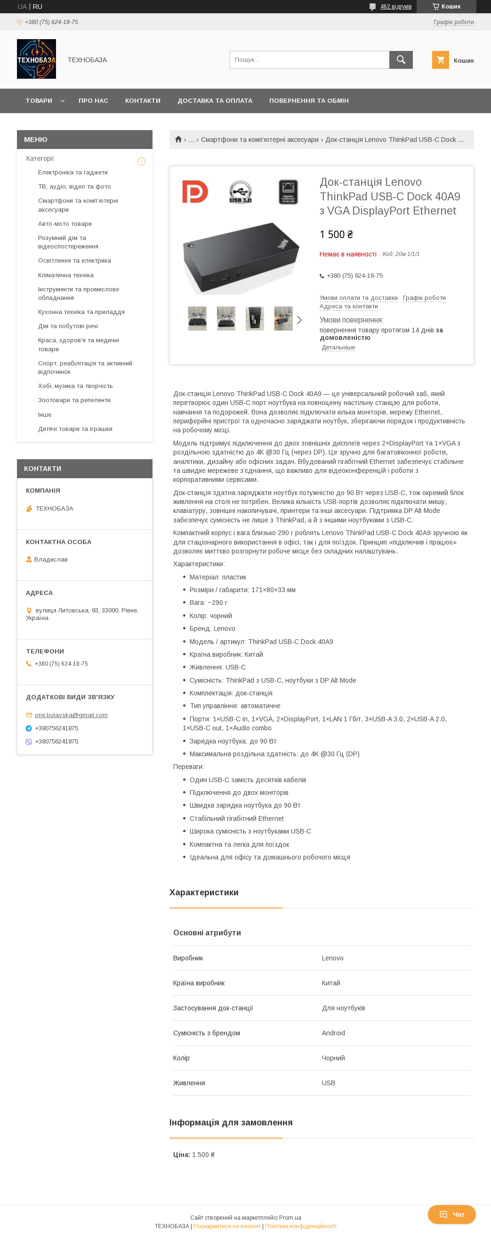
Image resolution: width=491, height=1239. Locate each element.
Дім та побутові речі (68, 326)
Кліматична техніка (66, 275)
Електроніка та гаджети (73, 172)
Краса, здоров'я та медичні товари (78, 344)
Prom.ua (290, 1217)
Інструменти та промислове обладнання (78, 293)
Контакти (143, 100)
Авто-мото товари (65, 223)
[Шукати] (401, 60)
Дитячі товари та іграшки (75, 428)
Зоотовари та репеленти (74, 400)
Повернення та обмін (309, 100)
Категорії (40, 158)
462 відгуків (396, 6)
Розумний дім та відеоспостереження (68, 242)
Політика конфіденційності (301, 1226)
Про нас (93, 100)
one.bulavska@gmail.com (71, 715)
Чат (452, 1214)
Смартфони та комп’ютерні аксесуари (260, 139)
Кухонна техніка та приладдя (81, 311)
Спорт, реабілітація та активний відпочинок (85, 367)
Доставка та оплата (214, 100)
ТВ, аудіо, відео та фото (74, 186)
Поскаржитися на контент (227, 1226)
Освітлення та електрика (74, 260)
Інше (44, 414)
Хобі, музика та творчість (75, 385)
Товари (38, 100)
